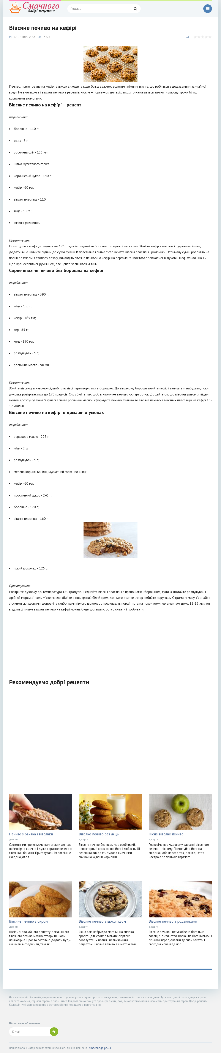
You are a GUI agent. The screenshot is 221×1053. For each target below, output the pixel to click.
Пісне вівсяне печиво (166, 834)
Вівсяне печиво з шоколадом (102, 921)
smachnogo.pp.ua (100, 1048)
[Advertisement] (110, 642)
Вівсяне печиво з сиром (28, 921)
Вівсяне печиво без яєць (99, 834)
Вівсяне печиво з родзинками (173, 921)
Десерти (13, 839)
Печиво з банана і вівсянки (31, 834)
